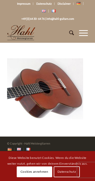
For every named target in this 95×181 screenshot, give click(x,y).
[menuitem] (10, 149)
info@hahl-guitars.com (60, 18)
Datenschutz (44, 3)
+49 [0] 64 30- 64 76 (33, 18)
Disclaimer (64, 3)
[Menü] (81, 33)
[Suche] (69, 33)
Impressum (23, 3)
